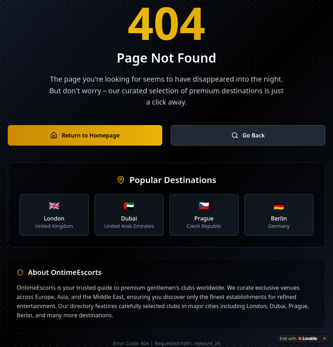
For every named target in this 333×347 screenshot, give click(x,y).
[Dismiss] (324, 338)
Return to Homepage (85, 135)
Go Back (248, 135)
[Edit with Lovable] (298, 338)
